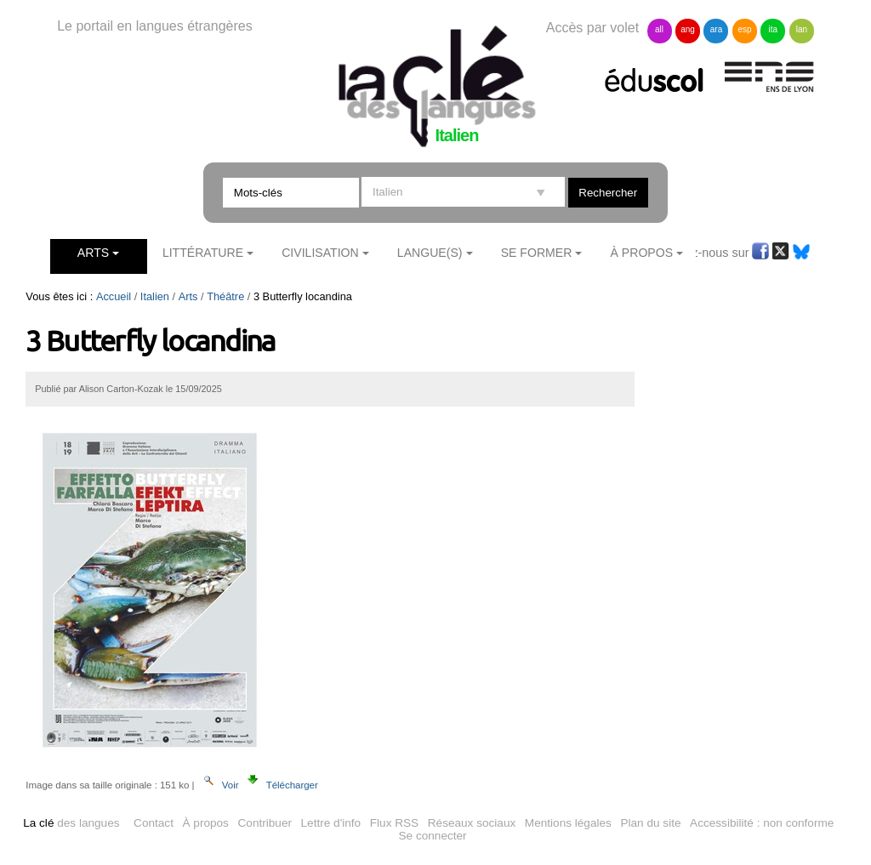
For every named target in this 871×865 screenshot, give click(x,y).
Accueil (113, 296)
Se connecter (433, 835)
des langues (71, 823)
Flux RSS (394, 823)
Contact (154, 823)
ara (716, 29)
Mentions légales (568, 823)
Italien (154, 296)
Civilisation (320, 252)
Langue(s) (430, 252)
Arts (93, 252)
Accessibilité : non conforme (762, 823)
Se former (536, 252)
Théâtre (225, 296)
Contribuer (265, 823)
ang (687, 29)
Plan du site (650, 823)
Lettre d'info (331, 823)
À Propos (642, 252)
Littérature (202, 252)
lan (801, 29)
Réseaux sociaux (472, 823)
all (659, 29)
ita (773, 29)
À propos (206, 823)
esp (744, 29)
